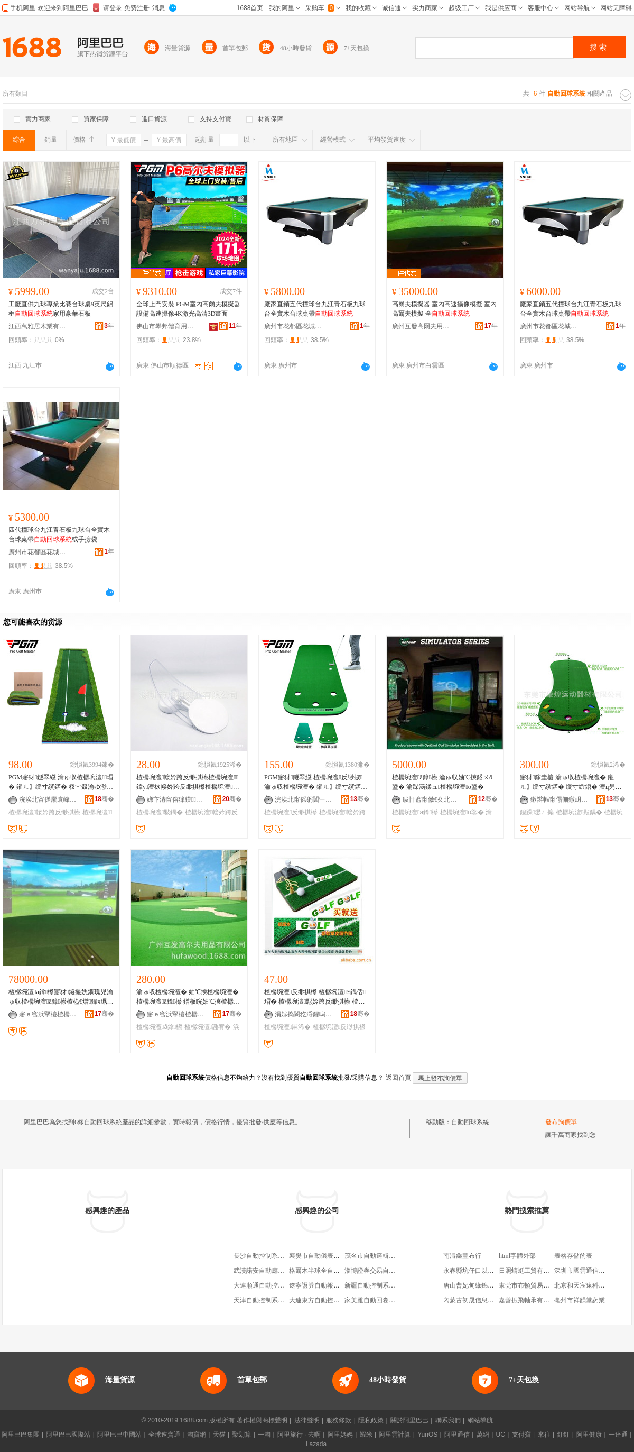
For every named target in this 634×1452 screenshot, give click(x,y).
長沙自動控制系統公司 (265, 1256)
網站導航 (480, 1420)
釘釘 (563, 1434)
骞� (104, 799)
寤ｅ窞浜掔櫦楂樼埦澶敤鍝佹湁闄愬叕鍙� (48, 1014)
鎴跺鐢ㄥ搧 (537, 812)
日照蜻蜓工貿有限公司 (530, 1270)
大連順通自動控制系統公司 (272, 1285)
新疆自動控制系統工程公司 (382, 1285)
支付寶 (521, 1434)
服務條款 (338, 1420)
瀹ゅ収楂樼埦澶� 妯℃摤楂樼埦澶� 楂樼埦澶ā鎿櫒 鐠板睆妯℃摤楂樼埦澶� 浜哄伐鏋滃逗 (188, 997)
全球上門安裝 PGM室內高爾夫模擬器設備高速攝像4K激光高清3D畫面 (188, 308)
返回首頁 (398, 1077)
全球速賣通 (164, 1434)
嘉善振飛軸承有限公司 (530, 1300)
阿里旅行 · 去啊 (299, 1434)
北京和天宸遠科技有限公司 (592, 1285)
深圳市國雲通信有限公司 (589, 1270)
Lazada (316, 1444)
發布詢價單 (561, 1122)
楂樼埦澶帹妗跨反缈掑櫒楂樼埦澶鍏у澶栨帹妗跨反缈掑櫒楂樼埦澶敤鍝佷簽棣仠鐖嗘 (187, 783)
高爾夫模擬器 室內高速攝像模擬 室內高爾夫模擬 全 (444, 308)
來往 (544, 1434)
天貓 (219, 1434)
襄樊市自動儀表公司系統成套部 (333, 1256)
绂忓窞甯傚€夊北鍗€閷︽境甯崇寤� (432, 799)
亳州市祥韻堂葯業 (579, 1300)
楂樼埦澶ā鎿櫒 (415, 812)
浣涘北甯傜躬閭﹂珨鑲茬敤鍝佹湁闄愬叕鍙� (304, 799)
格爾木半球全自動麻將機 (324, 1270)
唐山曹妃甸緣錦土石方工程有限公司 (494, 1285)
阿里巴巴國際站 (68, 1434)
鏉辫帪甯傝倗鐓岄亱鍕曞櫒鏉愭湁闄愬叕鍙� (559, 799)
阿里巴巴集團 (21, 1434)
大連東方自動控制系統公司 (327, 1300)
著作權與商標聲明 (262, 1420)
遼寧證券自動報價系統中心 (327, 1285)
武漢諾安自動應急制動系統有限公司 (284, 1270)
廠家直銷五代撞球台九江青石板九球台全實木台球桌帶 (315, 308)
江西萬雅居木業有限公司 (37, 326)
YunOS (427, 1434)
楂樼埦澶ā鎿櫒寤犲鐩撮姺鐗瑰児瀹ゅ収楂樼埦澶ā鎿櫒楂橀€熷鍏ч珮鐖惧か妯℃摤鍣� (61, 997)
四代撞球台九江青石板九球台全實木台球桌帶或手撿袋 (59, 534)
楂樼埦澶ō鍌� (462, 812)
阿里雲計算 (395, 1434)
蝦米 (366, 1434)
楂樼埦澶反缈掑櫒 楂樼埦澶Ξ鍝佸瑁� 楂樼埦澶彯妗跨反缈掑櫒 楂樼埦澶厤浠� (315, 997)
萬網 (483, 1434)
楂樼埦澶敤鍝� (159, 812)
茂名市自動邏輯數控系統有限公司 (392, 1256)
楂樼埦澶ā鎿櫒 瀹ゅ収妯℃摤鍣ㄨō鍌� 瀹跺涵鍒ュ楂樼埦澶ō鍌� (442, 782)
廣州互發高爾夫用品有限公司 (421, 326)
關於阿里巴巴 (409, 1420)
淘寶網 (196, 1434)
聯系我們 (448, 1420)
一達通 (618, 1434)
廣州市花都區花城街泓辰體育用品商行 (293, 326)
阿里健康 (589, 1434)
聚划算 (241, 1434)
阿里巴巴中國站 (119, 1434)
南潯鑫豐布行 (462, 1256)
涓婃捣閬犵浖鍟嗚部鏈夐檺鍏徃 (304, 1014)
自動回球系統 (470, 1122)
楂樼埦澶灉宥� (207, 1027)
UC (500, 1434)
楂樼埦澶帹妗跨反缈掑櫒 (44, 812)
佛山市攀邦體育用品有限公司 (165, 326)
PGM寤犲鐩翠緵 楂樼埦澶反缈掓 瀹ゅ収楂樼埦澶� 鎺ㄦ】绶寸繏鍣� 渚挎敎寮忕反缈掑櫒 (315, 783)
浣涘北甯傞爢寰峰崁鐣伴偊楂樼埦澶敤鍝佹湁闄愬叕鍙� (48, 799)
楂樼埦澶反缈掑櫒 (290, 812)
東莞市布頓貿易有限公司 (533, 1285)
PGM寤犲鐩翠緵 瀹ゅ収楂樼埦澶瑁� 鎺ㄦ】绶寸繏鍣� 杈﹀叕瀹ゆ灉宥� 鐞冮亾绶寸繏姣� (60, 783)
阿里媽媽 (340, 1434)
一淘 (264, 1434)
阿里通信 (457, 1434)
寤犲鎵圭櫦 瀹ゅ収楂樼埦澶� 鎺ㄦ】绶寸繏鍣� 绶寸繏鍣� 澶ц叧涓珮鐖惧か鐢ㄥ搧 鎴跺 (572, 783)
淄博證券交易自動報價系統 (382, 1270)
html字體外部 (517, 1256)
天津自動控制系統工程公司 (272, 1300)
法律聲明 (307, 1420)
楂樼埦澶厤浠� (287, 1027)
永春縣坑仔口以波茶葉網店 (481, 1270)
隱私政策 (371, 1420)
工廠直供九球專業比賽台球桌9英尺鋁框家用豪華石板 (60, 308)
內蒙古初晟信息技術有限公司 (484, 1300)
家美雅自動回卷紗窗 (373, 1300)
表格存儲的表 (573, 1256)
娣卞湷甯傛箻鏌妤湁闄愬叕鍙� (176, 799)
